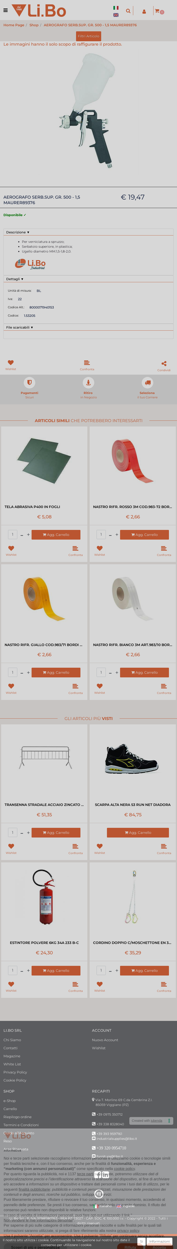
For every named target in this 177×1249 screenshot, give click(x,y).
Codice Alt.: (16, 307)
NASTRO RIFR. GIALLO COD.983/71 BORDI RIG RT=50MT (44, 645)
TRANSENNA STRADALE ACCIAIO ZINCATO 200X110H (44, 804)
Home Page (13, 25)
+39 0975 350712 (110, 1114)
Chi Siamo (12, 1040)
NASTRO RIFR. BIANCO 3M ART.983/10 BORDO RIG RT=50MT (132, 645)
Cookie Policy (14, 1080)
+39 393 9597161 (109, 1134)
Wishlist (99, 1048)
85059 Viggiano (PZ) (112, 1105)
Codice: (13, 315)
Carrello (10, 1109)
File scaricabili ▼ (20, 327)
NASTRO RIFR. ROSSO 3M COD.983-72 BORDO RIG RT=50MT (132, 507)
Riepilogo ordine (17, 1117)
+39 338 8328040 (110, 1124)
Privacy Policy (15, 1072)
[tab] (88, 232)
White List (12, 1064)
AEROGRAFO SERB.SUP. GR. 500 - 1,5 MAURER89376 (90, 25)
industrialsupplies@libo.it (117, 1139)
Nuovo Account (105, 1040)
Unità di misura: (20, 290)
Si (141, 1241)
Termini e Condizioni (21, 1125)
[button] (128, 10)
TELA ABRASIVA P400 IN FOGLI (32, 507)
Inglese (125, 1206)
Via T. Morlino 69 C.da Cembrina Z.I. (123, 1100)
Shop (34, 25)
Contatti (10, 1048)
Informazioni (159, 1241)
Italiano (102, 1206)
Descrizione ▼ (18, 232)
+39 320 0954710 (111, 1148)
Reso (7, 1141)
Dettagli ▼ (15, 279)
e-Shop (9, 1101)
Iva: (10, 299)
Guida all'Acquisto (18, 1133)
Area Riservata (15, 1149)
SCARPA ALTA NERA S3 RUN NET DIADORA (133, 804)
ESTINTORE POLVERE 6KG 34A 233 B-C (44, 942)
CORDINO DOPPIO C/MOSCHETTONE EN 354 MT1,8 (132, 942)
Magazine (11, 1056)
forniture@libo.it (110, 1156)
